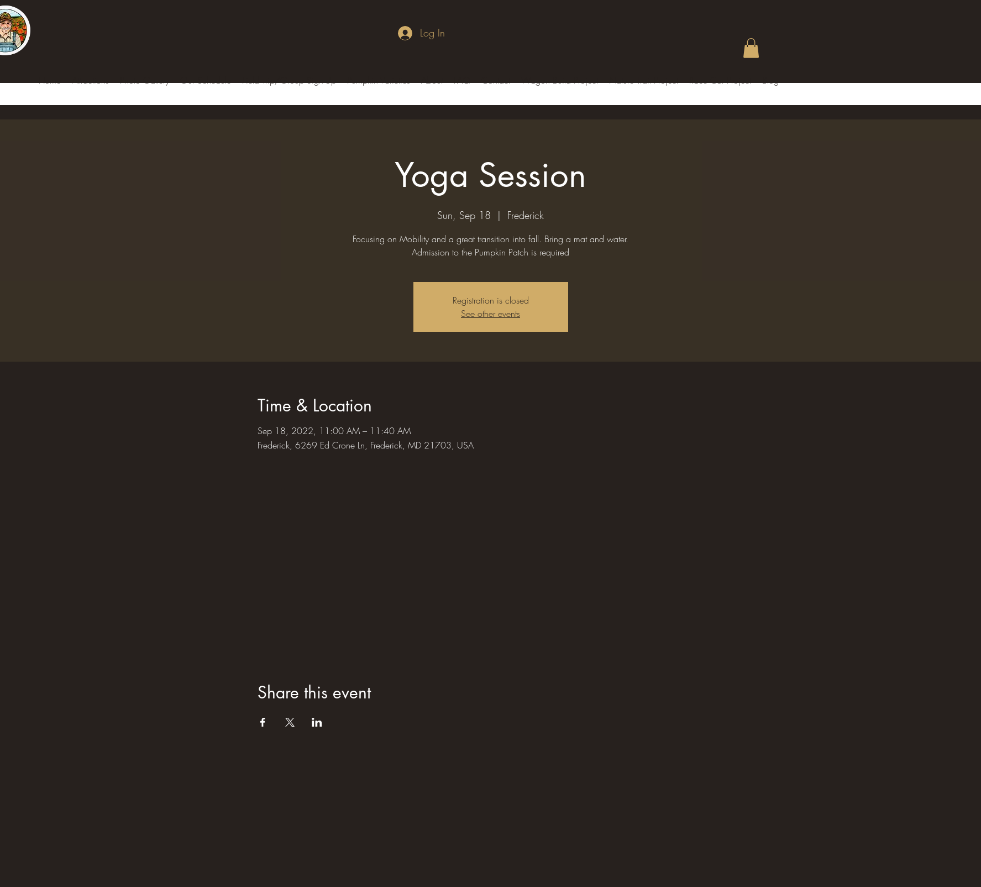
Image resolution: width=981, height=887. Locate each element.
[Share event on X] (290, 722)
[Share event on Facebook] (263, 722)
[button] (751, 48)
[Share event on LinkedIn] (317, 722)
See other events (490, 313)
